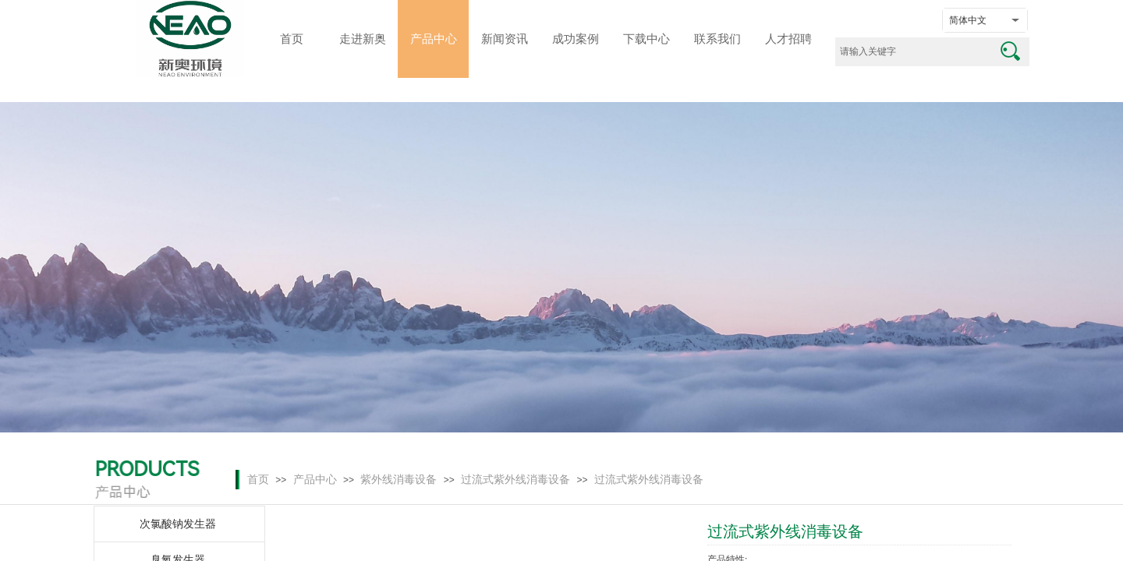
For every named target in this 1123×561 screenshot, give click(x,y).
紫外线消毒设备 (398, 479)
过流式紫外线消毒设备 (515, 479)
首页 (258, 479)
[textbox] (912, 51)
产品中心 (315, 479)
